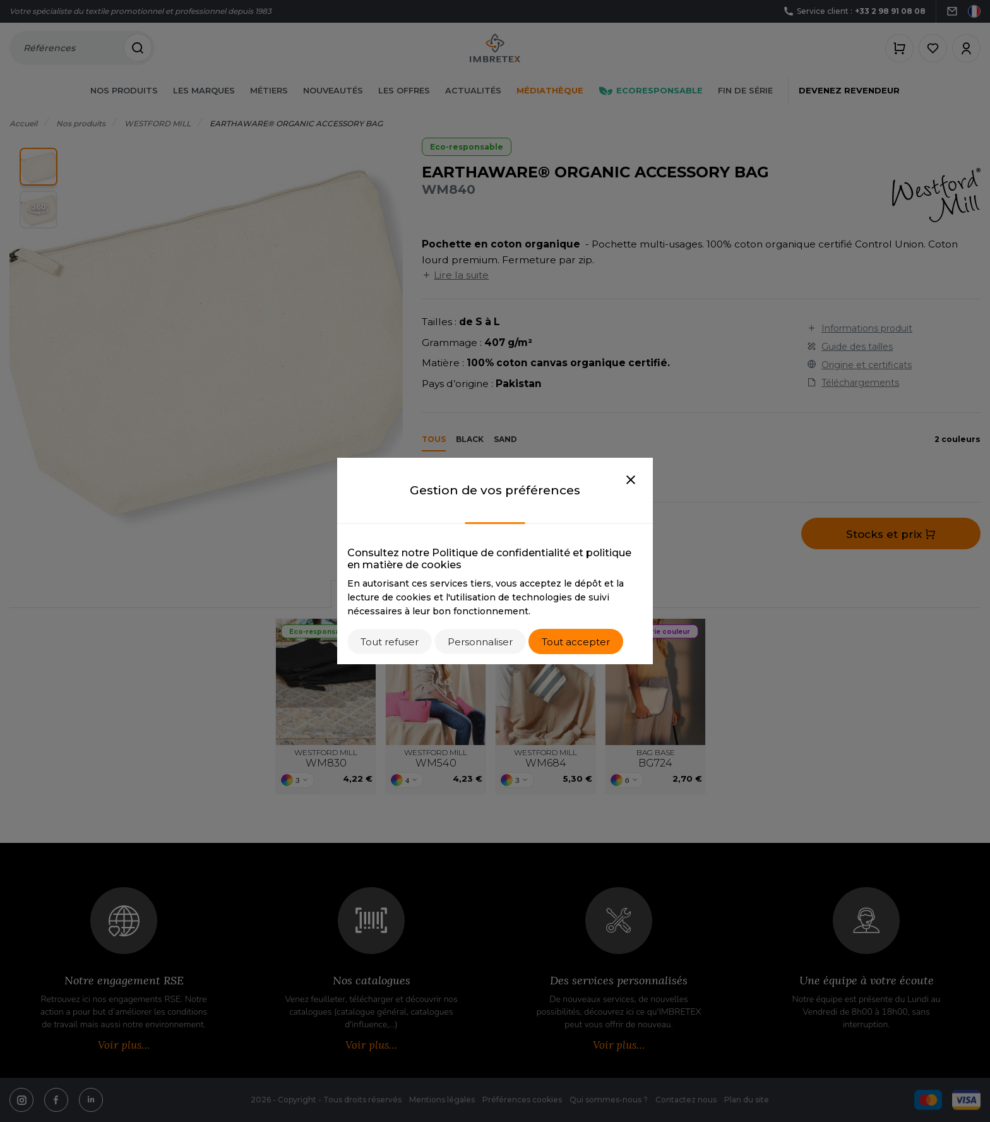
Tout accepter (576, 642)
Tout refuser (390, 642)
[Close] (630, 480)
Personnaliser (480, 642)
